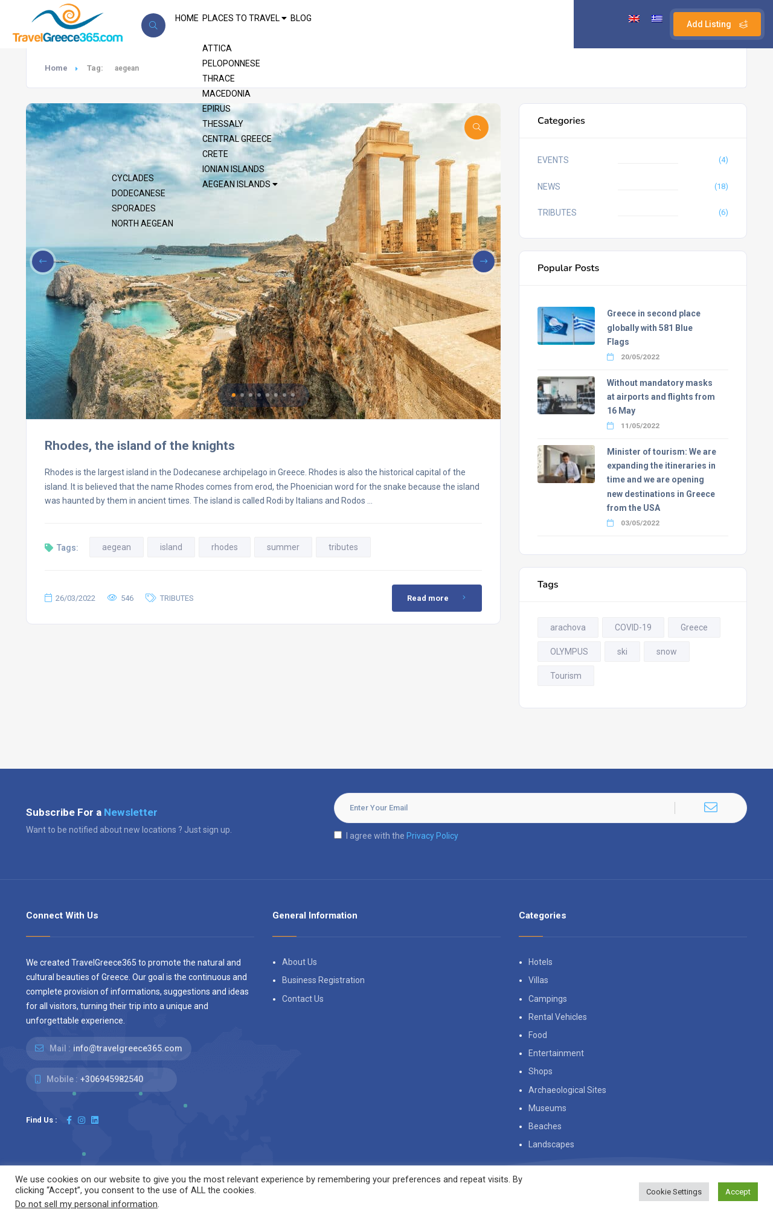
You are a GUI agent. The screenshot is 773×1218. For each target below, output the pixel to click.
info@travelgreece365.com (127, 1048)
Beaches (545, 1126)
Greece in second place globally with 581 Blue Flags (654, 327)
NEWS (548, 186)
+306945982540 (111, 1079)
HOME (193, 24)
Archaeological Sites (567, 1090)
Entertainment (556, 1053)
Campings (547, 999)
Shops (540, 1071)
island (171, 547)
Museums (547, 1108)
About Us (299, 962)
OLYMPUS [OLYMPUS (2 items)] (569, 651)
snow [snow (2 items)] (666, 651)
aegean (116, 547)
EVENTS (553, 160)
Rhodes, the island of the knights (140, 445)
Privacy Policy (432, 836)
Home (56, 67)
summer (283, 547)
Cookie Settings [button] (674, 1191)
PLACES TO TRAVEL (267, 24)
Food (537, 1035)
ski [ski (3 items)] (622, 651)
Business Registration (323, 980)
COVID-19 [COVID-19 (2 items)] (633, 627)
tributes (343, 547)
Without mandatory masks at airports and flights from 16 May (661, 396)
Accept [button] (738, 1191)
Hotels (540, 962)
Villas (538, 980)
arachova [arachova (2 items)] (568, 627)
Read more (438, 598)
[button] (234, 395)
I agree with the (396, 836)
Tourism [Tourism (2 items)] (566, 676)
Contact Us (303, 999)
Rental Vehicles (557, 1017)
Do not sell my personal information (86, 1204)
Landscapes (551, 1144)
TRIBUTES (176, 598)
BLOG (339, 24)
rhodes (224, 547)
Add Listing (717, 24)
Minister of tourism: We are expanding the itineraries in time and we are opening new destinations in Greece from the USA (661, 480)
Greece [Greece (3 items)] (694, 627)
